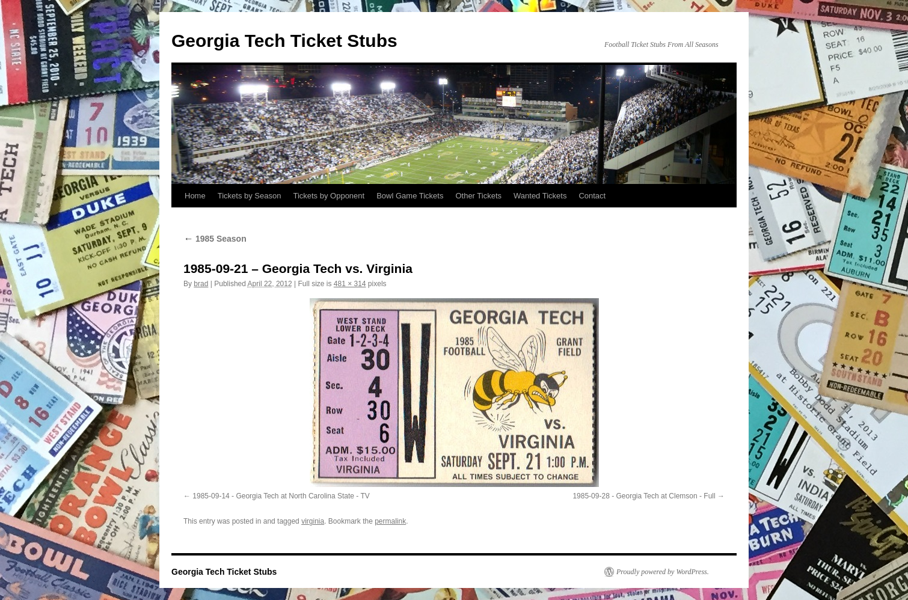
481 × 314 (350, 284)
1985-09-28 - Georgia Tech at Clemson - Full (643, 496)
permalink (390, 521)
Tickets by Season (249, 195)
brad (201, 284)
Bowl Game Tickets (409, 195)
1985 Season (215, 238)
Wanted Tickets (540, 195)
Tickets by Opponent (328, 195)
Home (195, 195)
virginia (312, 521)
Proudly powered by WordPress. (662, 572)
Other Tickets (478, 195)
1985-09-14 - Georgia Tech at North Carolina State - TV (280, 496)
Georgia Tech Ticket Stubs (284, 41)
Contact (592, 195)
